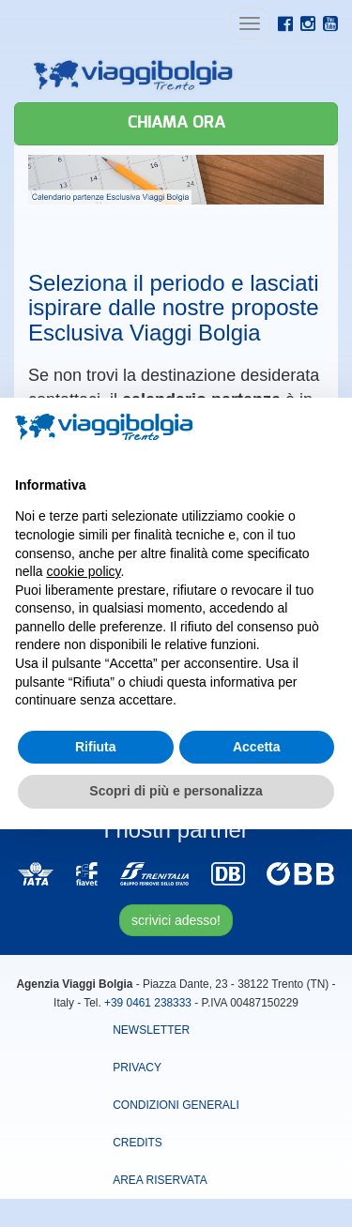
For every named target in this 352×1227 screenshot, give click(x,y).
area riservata (160, 1180)
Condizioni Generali (176, 1105)
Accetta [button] (257, 746)
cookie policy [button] (83, 571)
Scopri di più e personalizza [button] (175, 790)
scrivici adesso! (176, 920)
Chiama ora (176, 122)
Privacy (137, 1067)
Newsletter (151, 1030)
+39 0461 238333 (147, 1002)
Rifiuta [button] (95, 746)
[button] (328, 428)
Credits (137, 1142)
